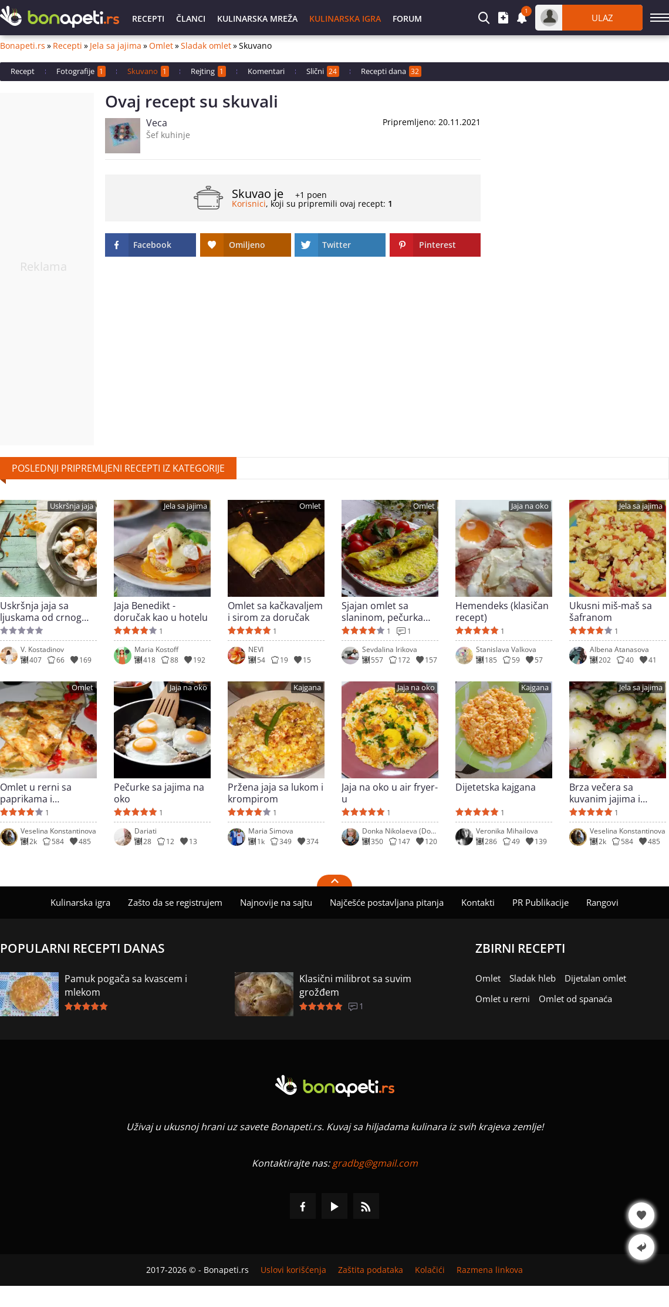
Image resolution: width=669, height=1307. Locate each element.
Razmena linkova (490, 1270)
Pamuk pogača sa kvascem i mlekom (126, 985)
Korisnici (249, 203)
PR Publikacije (540, 902)
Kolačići (430, 1270)
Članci (190, 18)
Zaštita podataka (370, 1270)
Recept (23, 71)
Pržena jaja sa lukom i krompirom (275, 793)
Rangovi (602, 902)
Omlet (161, 46)
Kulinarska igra (345, 18)
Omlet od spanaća (575, 998)
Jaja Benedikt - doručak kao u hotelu (161, 611)
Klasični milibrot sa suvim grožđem (355, 985)
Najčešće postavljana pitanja (387, 902)
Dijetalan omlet (595, 978)
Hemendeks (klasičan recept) (502, 611)
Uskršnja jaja (71, 506)
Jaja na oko (530, 506)
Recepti (148, 18)
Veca (156, 122)
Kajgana (307, 688)
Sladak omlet (206, 46)
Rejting (208, 71)
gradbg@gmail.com (375, 1163)
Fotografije (81, 71)
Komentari (266, 71)
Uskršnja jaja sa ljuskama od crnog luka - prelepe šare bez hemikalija (41, 611)
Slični (322, 71)
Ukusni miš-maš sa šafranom (610, 611)
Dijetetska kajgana (495, 787)
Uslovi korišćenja (293, 1270)
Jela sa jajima (115, 46)
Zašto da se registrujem (175, 902)
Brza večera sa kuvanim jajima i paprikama (604, 793)
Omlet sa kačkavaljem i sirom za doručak (275, 611)
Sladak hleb (532, 978)
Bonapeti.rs (22, 46)
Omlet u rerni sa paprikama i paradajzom (36, 793)
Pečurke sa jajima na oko (159, 793)
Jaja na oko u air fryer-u (390, 793)
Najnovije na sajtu (276, 902)
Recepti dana (391, 71)
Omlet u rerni (502, 998)
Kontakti (478, 902)
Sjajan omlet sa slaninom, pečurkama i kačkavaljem (389, 611)
